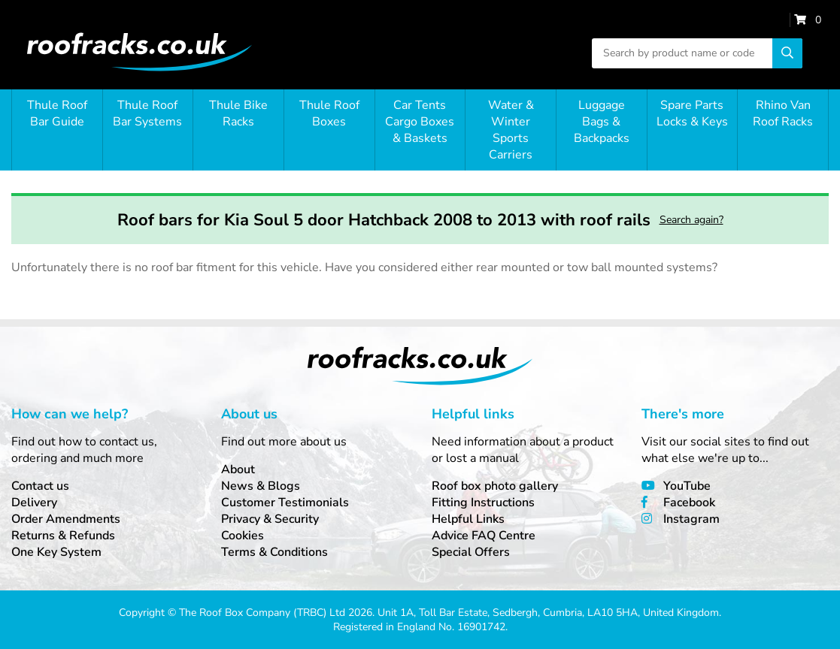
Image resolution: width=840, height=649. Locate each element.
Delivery (34, 502)
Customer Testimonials (285, 502)
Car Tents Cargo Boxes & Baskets (419, 121)
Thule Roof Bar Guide (57, 113)
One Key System (56, 552)
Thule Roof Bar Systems (147, 113)
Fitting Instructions (483, 502)
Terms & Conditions (274, 552)
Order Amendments (65, 519)
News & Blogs (260, 486)
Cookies (242, 535)
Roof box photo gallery (495, 486)
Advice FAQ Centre (483, 535)
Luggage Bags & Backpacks (601, 121)
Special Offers (471, 552)
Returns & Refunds (63, 535)
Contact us (40, 486)
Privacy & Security (270, 519)
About (238, 469)
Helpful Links (468, 519)
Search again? (691, 220)
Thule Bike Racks (238, 113)
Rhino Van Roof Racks (783, 113)
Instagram (691, 519)
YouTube (687, 486)
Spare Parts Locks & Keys (692, 113)
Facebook (689, 502)
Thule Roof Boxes (329, 113)
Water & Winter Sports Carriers (511, 130)
